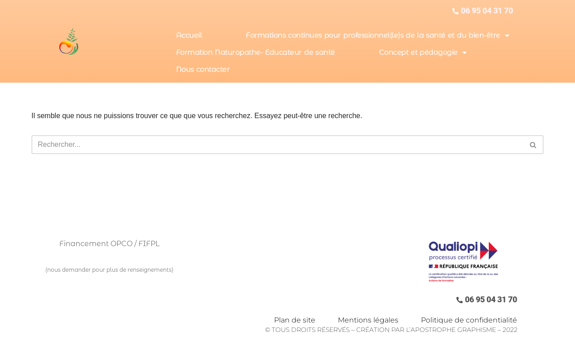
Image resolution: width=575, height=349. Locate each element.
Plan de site (294, 320)
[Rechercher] (277, 144)
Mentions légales (368, 320)
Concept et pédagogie (423, 52)
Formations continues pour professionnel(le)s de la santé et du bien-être (377, 35)
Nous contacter (203, 69)
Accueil (189, 35)
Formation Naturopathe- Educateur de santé (255, 52)
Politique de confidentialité (469, 320)
